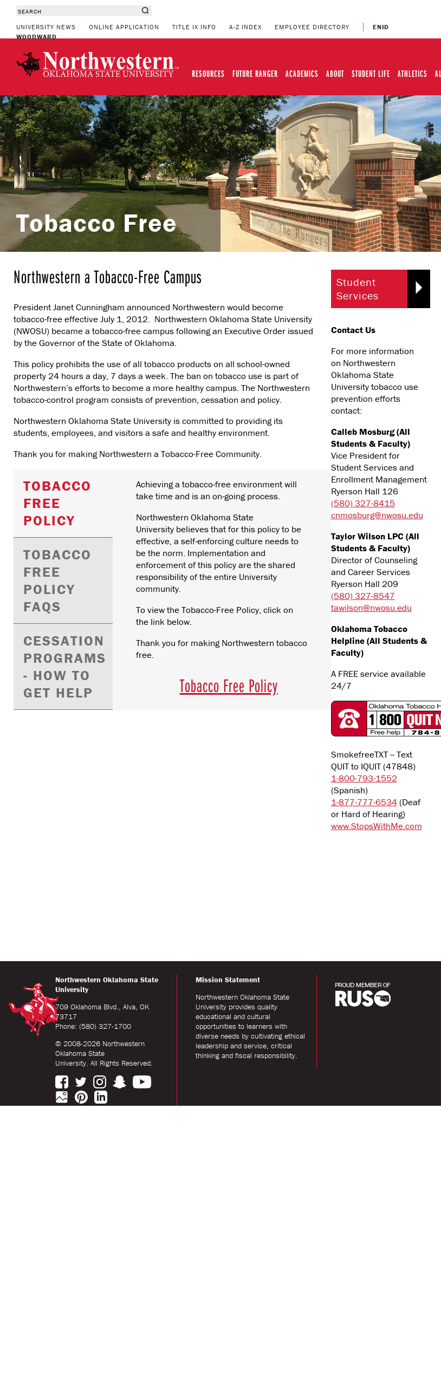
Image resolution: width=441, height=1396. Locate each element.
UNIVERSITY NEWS (46, 27)
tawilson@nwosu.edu (371, 608)
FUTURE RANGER (255, 73)
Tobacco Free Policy (229, 685)
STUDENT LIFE (371, 73)
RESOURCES (208, 73)
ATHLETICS (412, 73)
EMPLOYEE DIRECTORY (312, 27)
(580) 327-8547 (363, 596)
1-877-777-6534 (364, 802)
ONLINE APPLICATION (124, 27)
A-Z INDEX (245, 27)
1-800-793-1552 (364, 778)
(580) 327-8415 (363, 503)
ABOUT (335, 73)
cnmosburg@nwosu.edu (377, 515)
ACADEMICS (302, 73)
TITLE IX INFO (194, 27)
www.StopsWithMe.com (376, 826)
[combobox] (77, 10)
